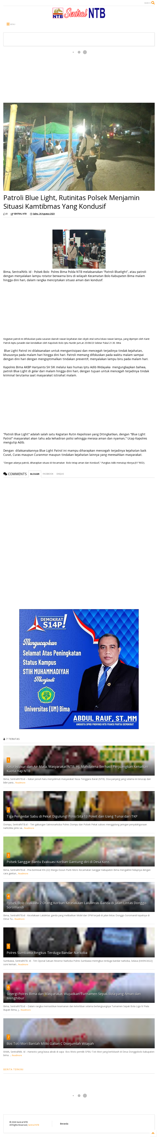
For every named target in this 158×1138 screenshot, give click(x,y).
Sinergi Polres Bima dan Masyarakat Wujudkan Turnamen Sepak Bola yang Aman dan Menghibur (74, 996)
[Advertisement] (79, 74)
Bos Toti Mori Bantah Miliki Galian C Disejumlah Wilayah (50, 1043)
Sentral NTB (33, 1125)
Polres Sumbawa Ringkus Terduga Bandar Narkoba (47, 952)
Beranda (64, 1123)
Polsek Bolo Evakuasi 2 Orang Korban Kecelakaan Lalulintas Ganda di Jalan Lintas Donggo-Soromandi (77, 905)
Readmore (20, 782)
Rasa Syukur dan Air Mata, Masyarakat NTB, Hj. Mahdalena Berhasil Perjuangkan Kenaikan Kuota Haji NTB (77, 768)
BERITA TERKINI (13, 1069)
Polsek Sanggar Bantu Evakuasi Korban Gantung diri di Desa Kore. (58, 861)
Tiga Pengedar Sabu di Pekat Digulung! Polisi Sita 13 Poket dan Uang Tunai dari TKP (72, 816)
